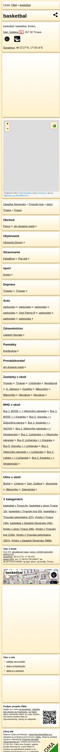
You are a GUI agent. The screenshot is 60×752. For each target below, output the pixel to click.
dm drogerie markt (24, 226)
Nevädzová (50, 383)
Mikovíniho (42, 389)
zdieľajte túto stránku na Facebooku (21, 710)
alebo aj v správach (15, 671)
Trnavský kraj (36, 204)
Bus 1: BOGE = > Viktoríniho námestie (25, 411)
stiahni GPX (8, 559)
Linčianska (35, 383)
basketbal (25, 5)
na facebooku (25, 709)
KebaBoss (9, 258)
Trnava (18, 210)
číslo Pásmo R (27, 313)
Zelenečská (28, 489)
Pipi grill (22, 258)
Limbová (19, 483)
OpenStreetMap (25, 193)
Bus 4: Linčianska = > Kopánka (34, 440)
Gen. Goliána (13, 32)
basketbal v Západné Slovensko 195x (31, 523)
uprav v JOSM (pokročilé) (41, 552)
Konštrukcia (10, 351)
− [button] (8, 129)
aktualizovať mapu (20, 552)
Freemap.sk (41, 193)
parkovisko (9, 307)
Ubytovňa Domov (13, 242)
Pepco (6, 226)
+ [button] (8, 124)
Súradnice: (9, 47)
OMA (14, 5)
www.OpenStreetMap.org (40, 734)
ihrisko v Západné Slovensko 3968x (31, 540)
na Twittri (32, 712)
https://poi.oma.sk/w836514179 (16, 195)
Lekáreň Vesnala (12, 335)
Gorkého (27, 389)
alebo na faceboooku (15, 666)
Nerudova (24, 395)
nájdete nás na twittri (15, 661)
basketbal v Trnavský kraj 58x (25, 511)
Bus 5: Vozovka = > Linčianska (20, 446)
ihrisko (7, 274)
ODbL (38, 737)
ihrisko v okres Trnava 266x (18, 529)
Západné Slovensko (14, 204)
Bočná (6, 483)
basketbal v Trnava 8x (15, 505)
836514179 (8, 554)
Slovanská (51, 483)
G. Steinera (12, 389)
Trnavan (7, 291)
